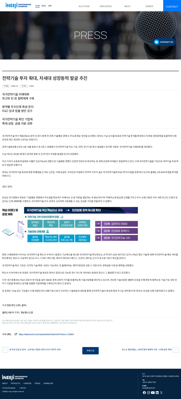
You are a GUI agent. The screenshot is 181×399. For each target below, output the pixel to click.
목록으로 (90, 351)
